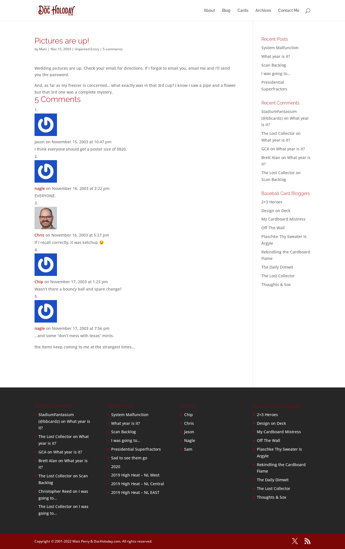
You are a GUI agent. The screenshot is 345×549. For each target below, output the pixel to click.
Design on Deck (276, 210)
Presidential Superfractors (136, 449)
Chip (39, 281)
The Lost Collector (278, 275)
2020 (115, 466)
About (209, 10)
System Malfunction (280, 47)
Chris (39, 235)
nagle (40, 188)
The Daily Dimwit (277, 267)
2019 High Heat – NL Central (137, 483)
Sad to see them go (129, 457)
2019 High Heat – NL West (135, 475)
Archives (263, 10)
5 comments (113, 49)
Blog (226, 10)
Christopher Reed (55, 491)
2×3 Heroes (271, 202)
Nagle (189, 440)
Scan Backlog (273, 65)
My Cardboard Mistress (283, 219)
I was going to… (275, 73)
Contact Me (288, 10)
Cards (242, 10)
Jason (189, 431)
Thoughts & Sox (276, 284)
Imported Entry (87, 49)
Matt (43, 49)
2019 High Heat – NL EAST (135, 492)
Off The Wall (273, 227)
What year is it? (275, 56)
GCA (265, 148)
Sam (188, 449)
